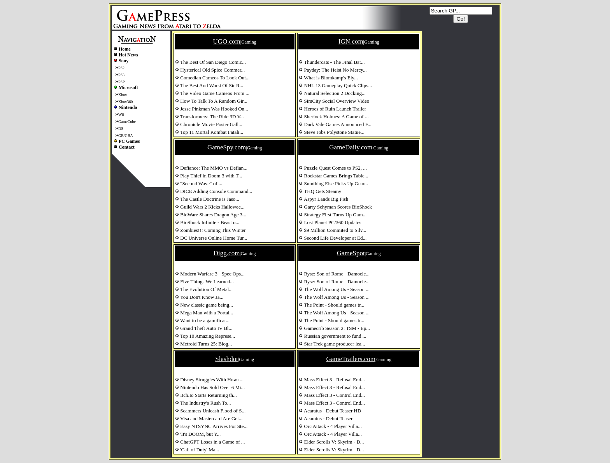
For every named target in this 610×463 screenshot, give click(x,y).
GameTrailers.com (350, 359)
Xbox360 (125, 102)
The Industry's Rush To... (203, 403)
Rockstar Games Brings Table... (333, 176)
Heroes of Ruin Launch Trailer (332, 109)
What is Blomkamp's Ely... (328, 78)
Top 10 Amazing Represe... (205, 336)
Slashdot (226, 359)
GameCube (127, 121)
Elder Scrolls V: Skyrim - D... (331, 442)
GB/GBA (125, 135)
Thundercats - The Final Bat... (332, 62)
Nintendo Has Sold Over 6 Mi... (210, 387)
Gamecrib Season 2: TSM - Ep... (334, 328)
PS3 (121, 75)
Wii (121, 114)
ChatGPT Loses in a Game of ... (210, 442)
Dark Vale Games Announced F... (335, 124)
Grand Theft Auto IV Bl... (203, 328)
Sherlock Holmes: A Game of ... (333, 116)
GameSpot (351, 253)
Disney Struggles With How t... (209, 379)
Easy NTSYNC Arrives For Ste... (211, 426)
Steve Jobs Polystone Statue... (332, 132)
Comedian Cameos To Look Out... (212, 78)
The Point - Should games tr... (331, 305)
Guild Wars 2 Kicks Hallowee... (209, 207)
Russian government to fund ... (332, 336)
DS (120, 128)
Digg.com (227, 253)
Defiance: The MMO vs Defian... (211, 168)
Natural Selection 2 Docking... (332, 93)
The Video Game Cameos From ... (212, 93)
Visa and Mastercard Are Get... (209, 418)
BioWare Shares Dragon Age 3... (210, 214)
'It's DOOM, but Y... (198, 434)
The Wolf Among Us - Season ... (334, 289)
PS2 (121, 68)
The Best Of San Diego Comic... (210, 62)
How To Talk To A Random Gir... (211, 101)
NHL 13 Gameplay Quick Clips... (335, 85)
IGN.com (350, 41)
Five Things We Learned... (204, 281)
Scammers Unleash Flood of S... (210, 411)
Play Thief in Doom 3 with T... (208, 176)
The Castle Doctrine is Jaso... (207, 199)
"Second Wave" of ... (199, 183)
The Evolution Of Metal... (204, 289)
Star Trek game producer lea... (332, 344)
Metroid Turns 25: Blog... (203, 344)
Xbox (122, 95)
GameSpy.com (226, 147)
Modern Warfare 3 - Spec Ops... (210, 274)
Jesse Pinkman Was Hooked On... (211, 109)
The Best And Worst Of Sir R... (209, 85)
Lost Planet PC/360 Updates (330, 222)
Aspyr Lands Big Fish (323, 199)
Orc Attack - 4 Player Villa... (330, 426)
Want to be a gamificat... (202, 320)
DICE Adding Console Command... (213, 191)
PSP (121, 82)
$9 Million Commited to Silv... (332, 230)
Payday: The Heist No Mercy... (332, 70)
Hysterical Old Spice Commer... (210, 70)
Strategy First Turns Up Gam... (332, 214)
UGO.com (226, 41)
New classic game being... (204, 305)
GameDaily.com (350, 147)
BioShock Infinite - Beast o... (207, 222)
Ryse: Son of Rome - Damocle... (334, 274)
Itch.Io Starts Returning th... (206, 395)
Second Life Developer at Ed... (332, 238)
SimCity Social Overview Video (334, 101)
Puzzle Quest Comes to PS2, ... (333, 168)
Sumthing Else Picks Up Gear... (333, 183)
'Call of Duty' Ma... (197, 449)
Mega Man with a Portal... (204, 313)
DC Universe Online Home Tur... (211, 238)
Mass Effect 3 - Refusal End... (332, 379)
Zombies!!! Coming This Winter (210, 230)
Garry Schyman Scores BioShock (335, 207)
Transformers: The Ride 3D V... (209, 116)
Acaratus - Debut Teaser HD (330, 411)
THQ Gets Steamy (320, 191)
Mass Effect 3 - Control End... (332, 395)
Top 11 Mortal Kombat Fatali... (209, 132)
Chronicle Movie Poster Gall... (208, 124)
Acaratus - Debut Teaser (325, 418)
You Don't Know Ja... (199, 297)
